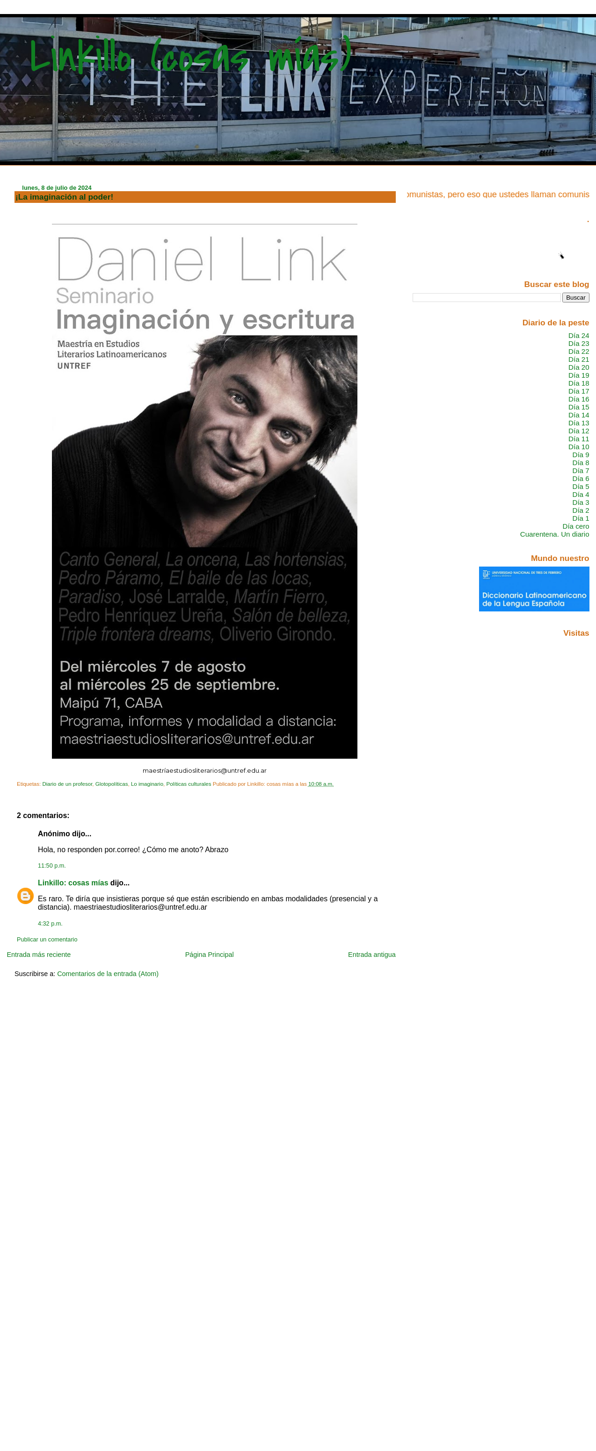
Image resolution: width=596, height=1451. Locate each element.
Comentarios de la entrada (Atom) (108, 973)
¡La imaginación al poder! (64, 196)
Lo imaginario (147, 784)
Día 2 (580, 510)
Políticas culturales (188, 784)
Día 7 (580, 470)
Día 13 (578, 423)
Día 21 (578, 359)
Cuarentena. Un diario (554, 534)
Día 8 (580, 463)
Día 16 (578, 399)
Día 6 (580, 478)
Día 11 (578, 439)
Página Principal (209, 954)
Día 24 (578, 335)
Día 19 (578, 375)
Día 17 (578, 391)
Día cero (576, 526)
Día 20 (578, 367)
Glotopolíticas (111, 784)
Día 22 (578, 351)
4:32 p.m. (50, 923)
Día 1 (580, 518)
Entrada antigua (372, 954)
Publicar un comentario (47, 939)
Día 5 (580, 486)
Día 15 (578, 407)
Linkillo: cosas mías (73, 883)
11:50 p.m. (52, 865)
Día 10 (578, 447)
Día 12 (578, 431)
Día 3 (580, 502)
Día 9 (580, 455)
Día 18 (578, 383)
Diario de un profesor (67, 784)
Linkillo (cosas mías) (191, 57)
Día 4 (580, 494)
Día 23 (578, 343)
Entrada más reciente (39, 954)
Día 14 (578, 415)
